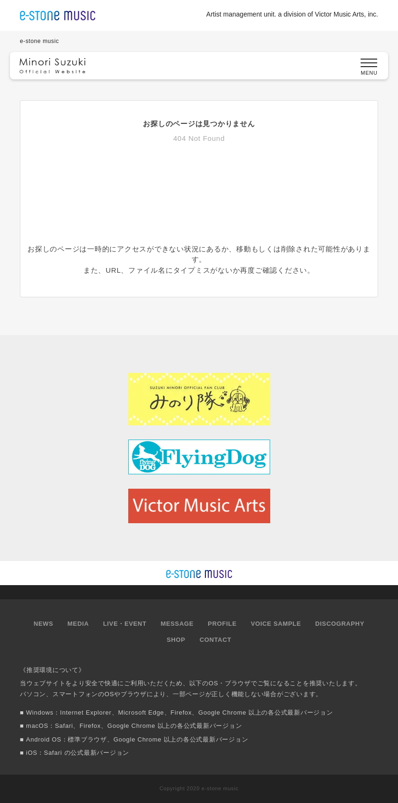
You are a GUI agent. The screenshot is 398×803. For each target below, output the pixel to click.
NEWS (43, 623)
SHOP (176, 639)
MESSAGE (177, 623)
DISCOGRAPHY (339, 623)
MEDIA (78, 623)
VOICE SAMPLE (276, 623)
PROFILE (222, 623)
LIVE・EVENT (125, 623)
